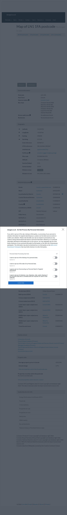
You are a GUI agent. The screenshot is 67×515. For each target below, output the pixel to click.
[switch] (55, 257)
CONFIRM (21, 283)
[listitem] (33, 254)
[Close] (63, 230)
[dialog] (33, 257)
